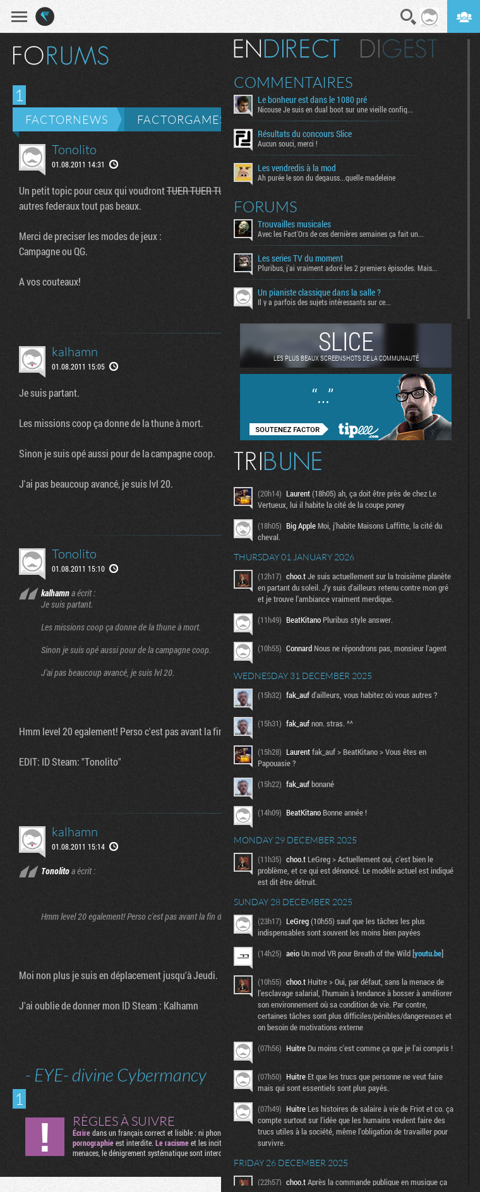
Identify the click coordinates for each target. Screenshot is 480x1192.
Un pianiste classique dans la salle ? (319, 292)
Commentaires (293, 82)
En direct (286, 48)
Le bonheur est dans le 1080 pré (312, 100)
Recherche (408, 17)
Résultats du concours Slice (305, 134)
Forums (265, 206)
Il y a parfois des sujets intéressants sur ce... (324, 302)
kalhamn (75, 351)
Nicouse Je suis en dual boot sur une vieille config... (335, 109)
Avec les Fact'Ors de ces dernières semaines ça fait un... (341, 233)
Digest (399, 48)
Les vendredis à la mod (297, 168)
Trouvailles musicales (294, 224)
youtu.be (427, 953)
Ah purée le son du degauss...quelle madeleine (326, 177)
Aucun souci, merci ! (288, 143)
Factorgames (181, 119)
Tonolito (74, 149)
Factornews (66, 119)
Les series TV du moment (300, 258)
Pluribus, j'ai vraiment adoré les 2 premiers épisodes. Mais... (348, 267)
